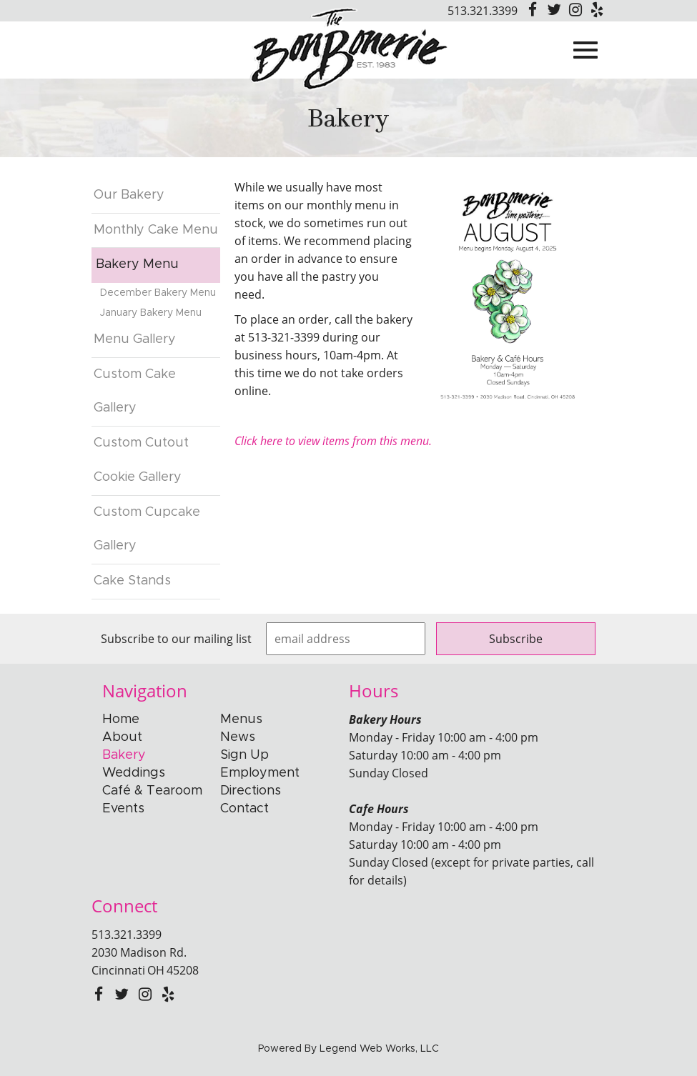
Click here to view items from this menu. (333, 441)
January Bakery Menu (151, 313)
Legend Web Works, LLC (379, 1049)
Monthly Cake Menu (156, 230)
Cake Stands (132, 580)
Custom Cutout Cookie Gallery (141, 460)
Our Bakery (129, 195)
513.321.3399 (483, 11)
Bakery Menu (137, 264)
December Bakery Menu (158, 293)
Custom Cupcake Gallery (147, 529)
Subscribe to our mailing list (176, 639)
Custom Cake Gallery (135, 391)
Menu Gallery (135, 339)
